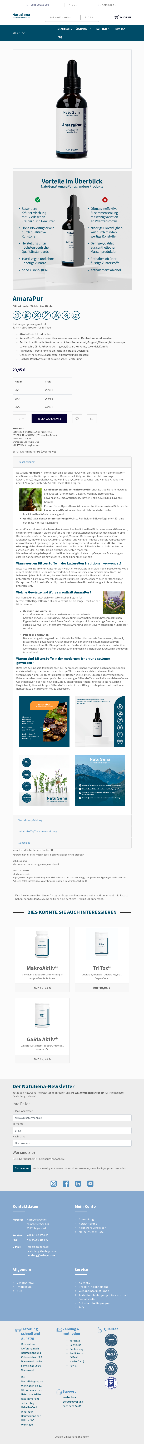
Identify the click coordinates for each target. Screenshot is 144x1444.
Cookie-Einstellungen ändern (72, 1436)
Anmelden (110, 5)
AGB (19, 1291)
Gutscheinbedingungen (94, 1303)
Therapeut (42, 1159)
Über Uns (84, 28)
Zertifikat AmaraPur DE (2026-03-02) (34, 451)
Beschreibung (26, 462)
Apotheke (57, 1159)
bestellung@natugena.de (42, 1251)
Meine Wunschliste (91, 1232)
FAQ (59, 37)
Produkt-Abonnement (93, 1287)
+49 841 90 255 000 (21, 870)
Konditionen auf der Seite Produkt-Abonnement (74, 899)
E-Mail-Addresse (23, 1111)
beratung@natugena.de (41, 1255)
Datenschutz (25, 1282)
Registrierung (88, 1223)
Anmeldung (86, 1219)
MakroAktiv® (42, 968)
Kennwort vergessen (92, 1228)
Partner (104, 28)
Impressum (24, 1287)
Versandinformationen (94, 1291)
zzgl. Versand (34, 445)
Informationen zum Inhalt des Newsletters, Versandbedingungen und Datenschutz (88, 1168)
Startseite (64, 29)
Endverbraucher (23, 1159)
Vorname (18, 1124)
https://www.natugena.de (24, 877)
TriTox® (102, 968)
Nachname (19, 1136)
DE (73, 5)
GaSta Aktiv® (42, 1039)
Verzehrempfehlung (30, 820)
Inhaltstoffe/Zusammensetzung (37, 831)
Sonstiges (24, 842)
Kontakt (121, 29)
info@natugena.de (21, 874)
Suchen (89, 17)
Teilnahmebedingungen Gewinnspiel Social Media (103, 1297)
